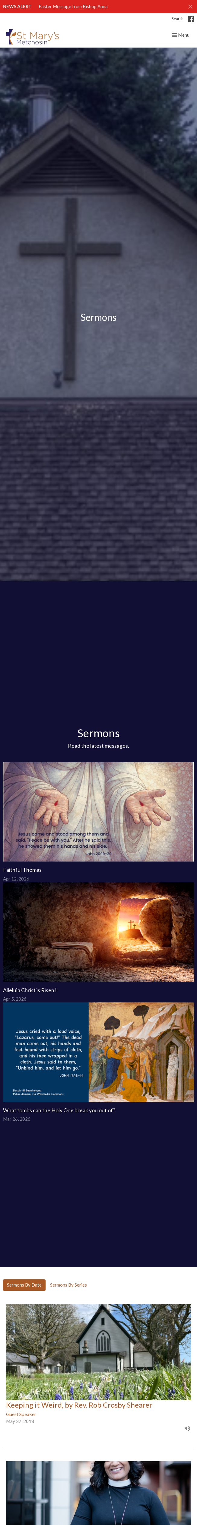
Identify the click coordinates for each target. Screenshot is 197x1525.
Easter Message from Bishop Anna (73, 6)
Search (177, 18)
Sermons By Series (68, 1284)
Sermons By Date (24, 1284)
